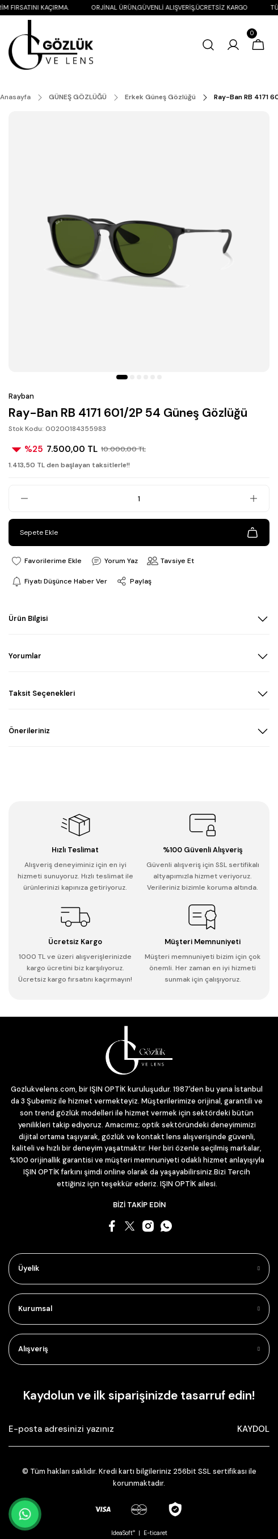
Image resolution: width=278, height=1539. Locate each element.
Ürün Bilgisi (28, 618)
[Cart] (258, 44)
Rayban (21, 396)
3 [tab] (139, 377)
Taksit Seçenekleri (42, 693)
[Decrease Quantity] (19, 498)
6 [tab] (159, 377)
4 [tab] (146, 377)
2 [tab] (132, 377)
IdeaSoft (123, 1533)
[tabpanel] (139, 241)
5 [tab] (152, 377)
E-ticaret (155, 1533)
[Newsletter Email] (139, 1430)
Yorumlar (25, 656)
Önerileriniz (29, 730)
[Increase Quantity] (259, 498)
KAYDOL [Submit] (253, 1429)
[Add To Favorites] (46, 561)
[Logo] (51, 45)
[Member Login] (233, 44)
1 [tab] (122, 377)
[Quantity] (139, 498)
